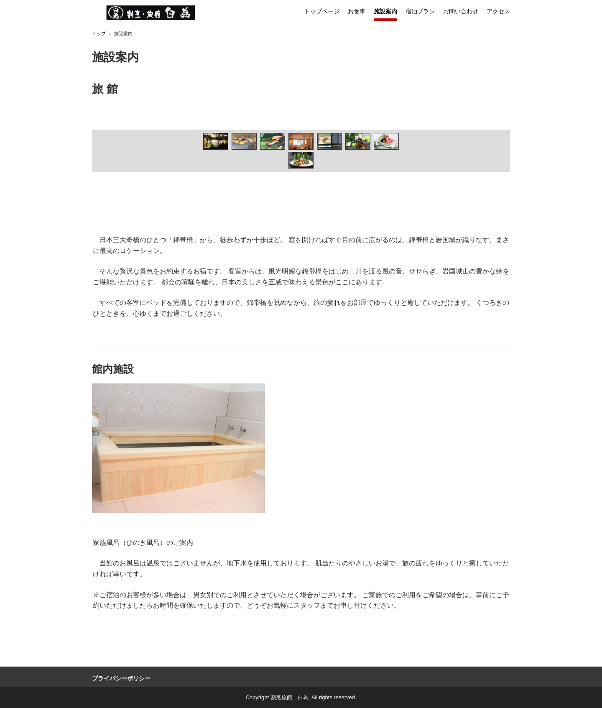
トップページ (321, 11)
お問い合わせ (460, 11)
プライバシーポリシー (121, 678)
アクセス (498, 11)
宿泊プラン (420, 11)
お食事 (356, 11)
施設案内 (385, 11)
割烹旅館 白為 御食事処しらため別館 (150, 12)
